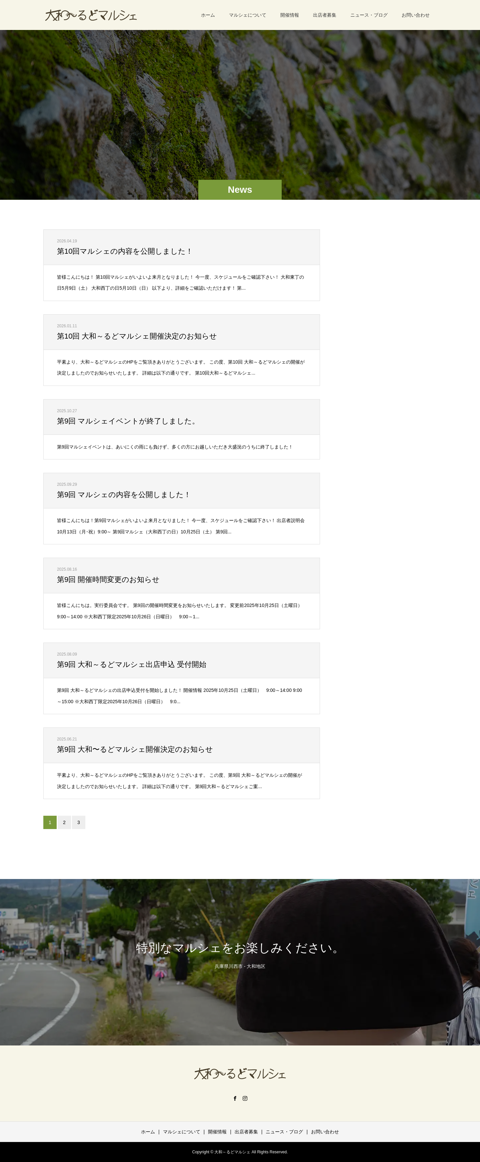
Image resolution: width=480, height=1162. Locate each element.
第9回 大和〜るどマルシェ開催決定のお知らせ (135, 749)
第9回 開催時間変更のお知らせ (108, 579)
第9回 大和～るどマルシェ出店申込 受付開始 (131, 664)
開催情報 (289, 15)
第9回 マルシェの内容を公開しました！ (124, 494)
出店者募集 (324, 15)
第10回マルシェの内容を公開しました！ (125, 251)
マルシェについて (247, 15)
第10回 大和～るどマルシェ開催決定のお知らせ (137, 336)
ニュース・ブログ (369, 15)
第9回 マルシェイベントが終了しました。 (128, 421)
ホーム (208, 15)
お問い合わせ (416, 15)
